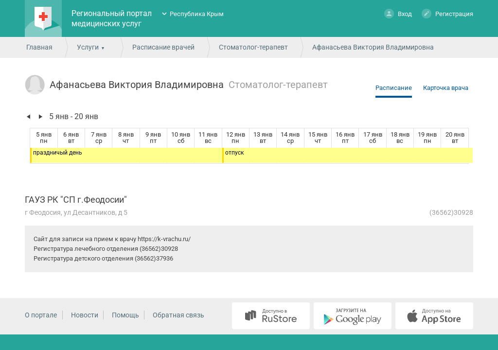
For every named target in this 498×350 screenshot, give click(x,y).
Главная (39, 47)
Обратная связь (178, 315)
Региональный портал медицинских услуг (111, 18)
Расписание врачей (163, 47)
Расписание (393, 87)
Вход (398, 13)
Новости (84, 315)
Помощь (125, 315)
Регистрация (447, 13)
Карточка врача (445, 87)
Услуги (88, 47)
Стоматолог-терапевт (253, 47)
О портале (41, 315)
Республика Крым (197, 14)
